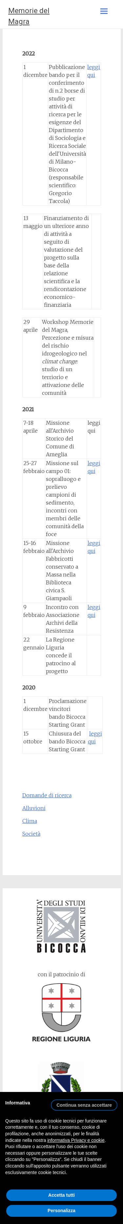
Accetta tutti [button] (61, 1195)
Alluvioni (34, 808)
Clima (29, 821)
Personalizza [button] (61, 1210)
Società (31, 833)
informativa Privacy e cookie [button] (75, 1140)
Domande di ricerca (47, 795)
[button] (84, 1102)
